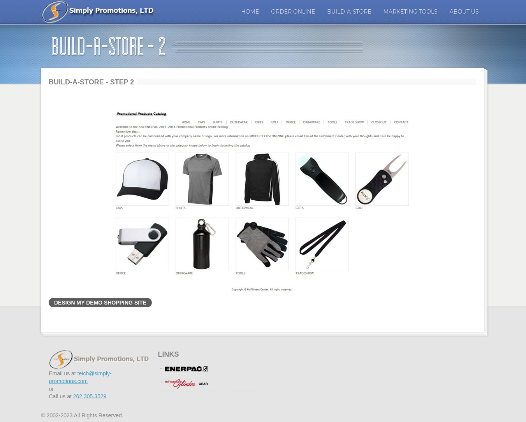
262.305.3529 (90, 396)
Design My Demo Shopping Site (100, 302)
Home (250, 11)
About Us (464, 11)
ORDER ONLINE (293, 11)
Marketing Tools (411, 11)
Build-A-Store (349, 11)
